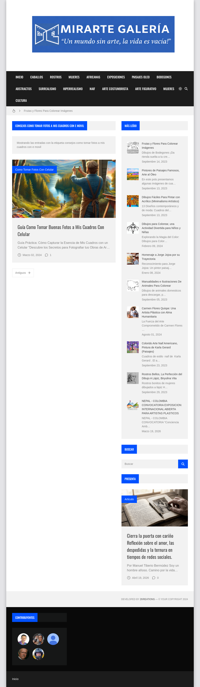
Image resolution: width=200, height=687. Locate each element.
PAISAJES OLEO (141, 77)
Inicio (15, 679)
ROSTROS (56, 77)
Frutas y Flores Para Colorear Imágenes (48, 110)
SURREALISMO (47, 88)
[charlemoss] (23, 654)
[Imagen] (64, 189)
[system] (180, 88)
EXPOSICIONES (116, 77)
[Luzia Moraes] (38, 639)
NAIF (92, 88)
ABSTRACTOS (24, 88)
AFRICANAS (93, 77)
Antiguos (23, 273)
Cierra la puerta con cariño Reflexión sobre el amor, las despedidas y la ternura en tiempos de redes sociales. (150, 546)
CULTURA (21, 100)
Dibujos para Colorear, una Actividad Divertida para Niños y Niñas (161, 228)
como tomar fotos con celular (34, 169)
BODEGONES (164, 77)
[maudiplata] (38, 654)
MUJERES (74, 77)
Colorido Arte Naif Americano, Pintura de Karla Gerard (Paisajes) (160, 347)
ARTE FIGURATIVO (145, 88)
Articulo (129, 499)
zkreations (147, 599)
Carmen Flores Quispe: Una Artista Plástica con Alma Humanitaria (159, 312)
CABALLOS (36, 77)
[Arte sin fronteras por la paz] (23, 639)
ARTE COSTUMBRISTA (115, 88)
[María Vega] (53, 639)
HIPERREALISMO (73, 88)
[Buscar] (186, 88)
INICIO (19, 77)
